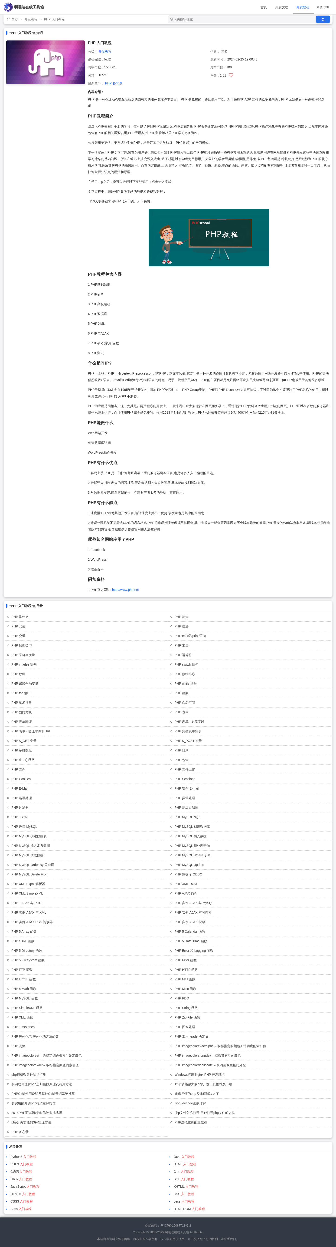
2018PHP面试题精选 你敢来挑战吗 (36, 1113)
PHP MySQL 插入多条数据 (30, 846)
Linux (21, 1179)
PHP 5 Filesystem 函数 (28, 960)
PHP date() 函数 (23, 760)
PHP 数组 (18, 674)
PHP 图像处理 (185, 1027)
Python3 (23, 1157)
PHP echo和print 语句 (190, 636)
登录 (319, 7)
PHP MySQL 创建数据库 (192, 826)
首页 (264, 7)
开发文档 (281, 7)
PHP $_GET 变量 (23, 741)
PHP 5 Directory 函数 (26, 950)
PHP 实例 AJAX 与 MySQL (194, 903)
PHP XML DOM (186, 884)
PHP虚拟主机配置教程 (191, 1122)
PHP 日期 (182, 750)
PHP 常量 (182, 645)
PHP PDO (182, 998)
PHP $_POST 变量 (188, 741)
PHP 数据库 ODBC (188, 874)
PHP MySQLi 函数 (24, 998)
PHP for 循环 (20, 693)
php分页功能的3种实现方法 (31, 1122)
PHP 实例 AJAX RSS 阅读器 (32, 922)
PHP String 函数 (186, 1008)
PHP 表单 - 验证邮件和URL (31, 731)
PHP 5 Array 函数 (24, 931)
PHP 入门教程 (54, 19)
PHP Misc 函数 (185, 989)
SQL (184, 1179)
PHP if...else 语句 (24, 664)
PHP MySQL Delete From (30, 874)
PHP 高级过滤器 (186, 807)
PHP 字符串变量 (23, 655)
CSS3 (21, 1201)
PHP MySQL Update (189, 865)
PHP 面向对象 (21, 712)
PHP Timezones (23, 1027)
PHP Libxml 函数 (23, 979)
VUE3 (21, 1164)
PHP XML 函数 (22, 1017)
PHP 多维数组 (21, 750)
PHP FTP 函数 (22, 970)
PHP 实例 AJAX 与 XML (28, 912)
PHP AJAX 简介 (186, 893)
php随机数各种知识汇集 (28, 1074)
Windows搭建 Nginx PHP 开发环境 (200, 1074)
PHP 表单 (182, 712)
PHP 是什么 (20, 617)
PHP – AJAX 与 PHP (26, 903)
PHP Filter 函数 (186, 960)
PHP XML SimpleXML (27, 893)
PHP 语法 (182, 626)
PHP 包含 (182, 760)
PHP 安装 (18, 626)
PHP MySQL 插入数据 (191, 836)
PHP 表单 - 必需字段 (190, 722)
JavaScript (24, 1186)
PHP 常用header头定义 (192, 1036)
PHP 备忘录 (113, 83)
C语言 (21, 1171)
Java (184, 1157)
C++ (184, 1171)
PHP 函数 (182, 693)
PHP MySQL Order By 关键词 (32, 865)
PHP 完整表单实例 (188, 731)
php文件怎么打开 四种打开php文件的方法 (205, 1113)
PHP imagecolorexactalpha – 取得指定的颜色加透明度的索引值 (220, 1046)
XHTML (186, 1186)
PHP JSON (19, 817)
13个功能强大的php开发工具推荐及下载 (203, 1084)
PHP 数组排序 (185, 674)
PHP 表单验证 (21, 722)
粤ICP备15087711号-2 (176, 1225)
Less (184, 1201)
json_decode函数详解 (190, 1103)
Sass (21, 1209)
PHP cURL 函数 (22, 941)
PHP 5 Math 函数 (23, 989)
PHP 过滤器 (20, 807)
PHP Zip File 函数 (187, 1017)
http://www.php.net (125, 590)
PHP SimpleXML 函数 (27, 1008)
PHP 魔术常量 (21, 702)
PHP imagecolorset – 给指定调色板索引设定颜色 (46, 1055)
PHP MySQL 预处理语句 (192, 846)
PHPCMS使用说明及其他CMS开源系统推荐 (43, 1094)
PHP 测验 (18, 1046)
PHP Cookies (21, 779)
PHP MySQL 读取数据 (27, 855)
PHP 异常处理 (185, 798)
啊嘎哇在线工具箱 (29, 7)
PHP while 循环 (186, 683)
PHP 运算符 (183, 655)
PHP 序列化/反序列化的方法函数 (35, 1036)
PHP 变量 (18, 636)
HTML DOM (189, 1209)
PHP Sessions (185, 779)
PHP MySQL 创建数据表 (29, 836)
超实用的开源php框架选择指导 (33, 1103)
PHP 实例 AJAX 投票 (190, 922)
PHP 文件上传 (185, 769)
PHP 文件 (18, 769)
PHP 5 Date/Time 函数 (191, 941)
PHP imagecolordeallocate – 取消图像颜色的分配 (210, 1065)
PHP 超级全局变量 (24, 683)
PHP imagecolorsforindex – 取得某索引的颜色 (208, 1055)
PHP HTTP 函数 (186, 970)
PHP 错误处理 (21, 798)
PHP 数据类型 (21, 645)
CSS (184, 1194)
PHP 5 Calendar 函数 (190, 931)
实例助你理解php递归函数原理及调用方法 (41, 1084)
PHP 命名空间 (185, 702)
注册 (327, 7)
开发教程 (302, 7)
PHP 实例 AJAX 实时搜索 (193, 912)
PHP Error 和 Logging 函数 (194, 950)
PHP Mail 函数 (185, 979)
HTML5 (22, 1194)
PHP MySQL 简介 (187, 817)
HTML (185, 1164)
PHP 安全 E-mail (187, 788)
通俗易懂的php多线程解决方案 (197, 1094)
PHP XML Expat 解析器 (28, 884)
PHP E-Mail (19, 788)
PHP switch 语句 (187, 664)
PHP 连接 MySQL (24, 826)
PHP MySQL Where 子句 (193, 855)
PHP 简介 (182, 617)
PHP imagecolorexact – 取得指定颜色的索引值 (45, 1065)
